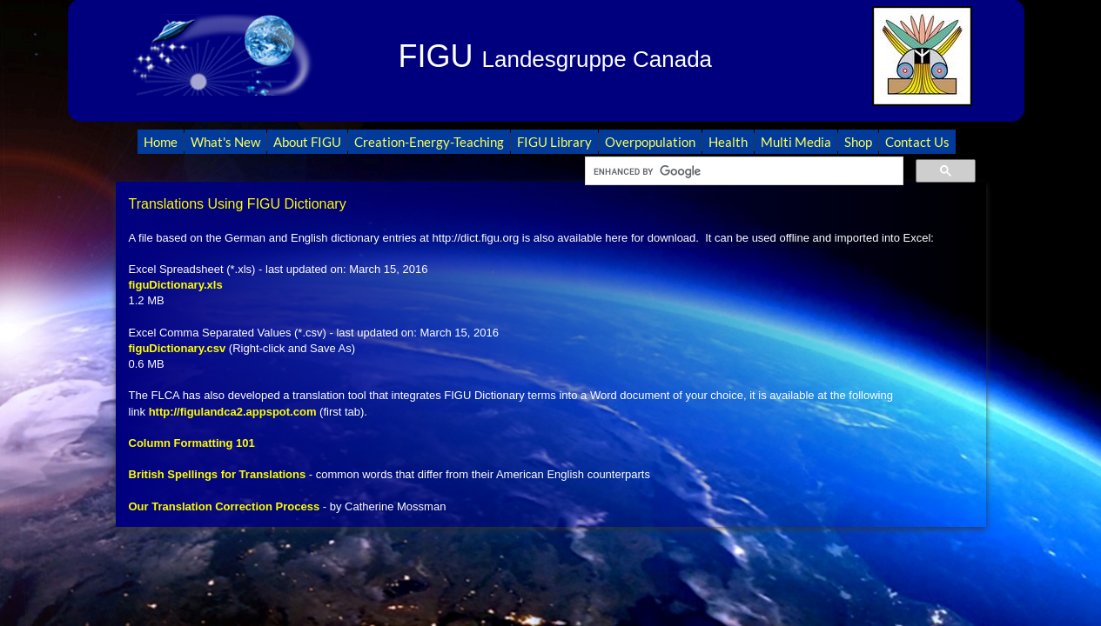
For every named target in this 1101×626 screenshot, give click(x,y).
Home (161, 142)
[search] (742, 171)
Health (728, 142)
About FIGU (307, 142)
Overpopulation (650, 142)
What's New (225, 142)
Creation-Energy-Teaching (429, 142)
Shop (858, 142)
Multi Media (796, 142)
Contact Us (917, 142)
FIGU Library (554, 142)
